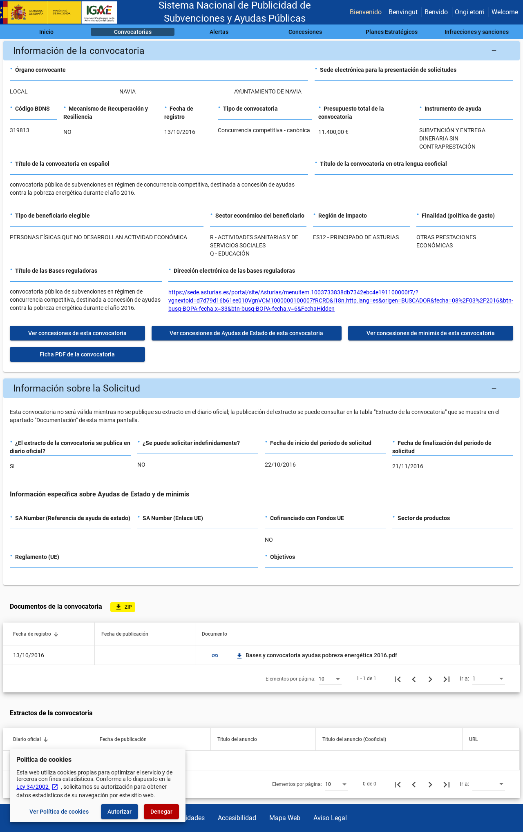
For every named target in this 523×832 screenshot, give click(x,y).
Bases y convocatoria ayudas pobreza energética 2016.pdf (316, 655)
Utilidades (190, 818)
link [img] (215, 655)
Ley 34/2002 (37, 786)
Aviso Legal (330, 818)
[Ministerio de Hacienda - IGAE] (62, 12)
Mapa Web (284, 818)
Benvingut (403, 12)
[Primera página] (397, 678)
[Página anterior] (414, 678)
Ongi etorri (470, 12)
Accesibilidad (237, 818)
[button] (261, 50)
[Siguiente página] (430, 678)
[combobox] (330, 678)
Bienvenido (366, 12)
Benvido (436, 12)
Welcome (505, 12)
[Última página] (446, 678)
